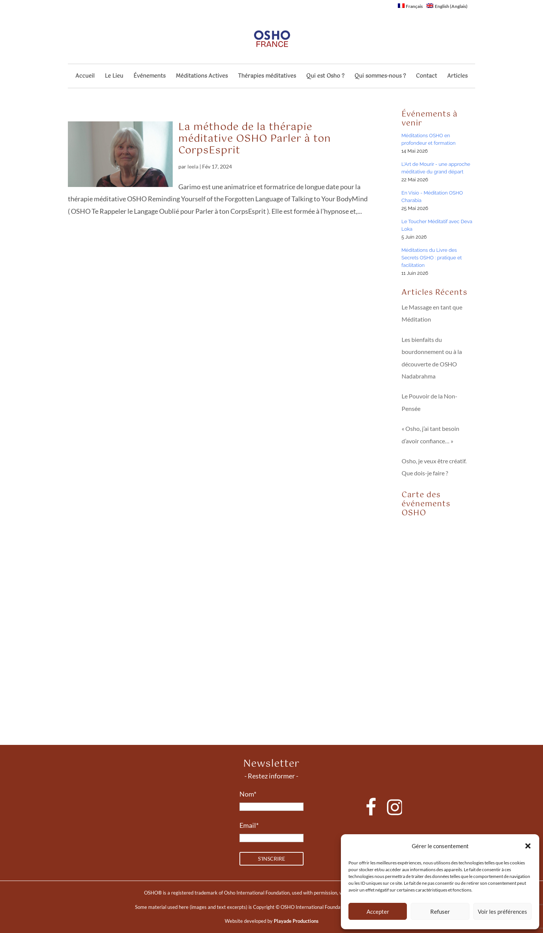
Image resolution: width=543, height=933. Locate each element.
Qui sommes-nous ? (380, 77)
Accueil (85, 77)
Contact (426, 77)
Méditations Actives (202, 77)
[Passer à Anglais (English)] (447, 7)
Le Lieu (114, 77)
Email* (249, 825)
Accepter (378, 911)
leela (192, 166)
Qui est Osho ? (325, 77)
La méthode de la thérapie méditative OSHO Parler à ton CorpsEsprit (254, 139)
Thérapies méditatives (267, 77)
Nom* (247, 794)
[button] (528, 846)
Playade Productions (296, 921)
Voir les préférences (502, 911)
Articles (457, 77)
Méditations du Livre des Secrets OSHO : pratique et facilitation (432, 257)
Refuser (440, 911)
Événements (149, 77)
